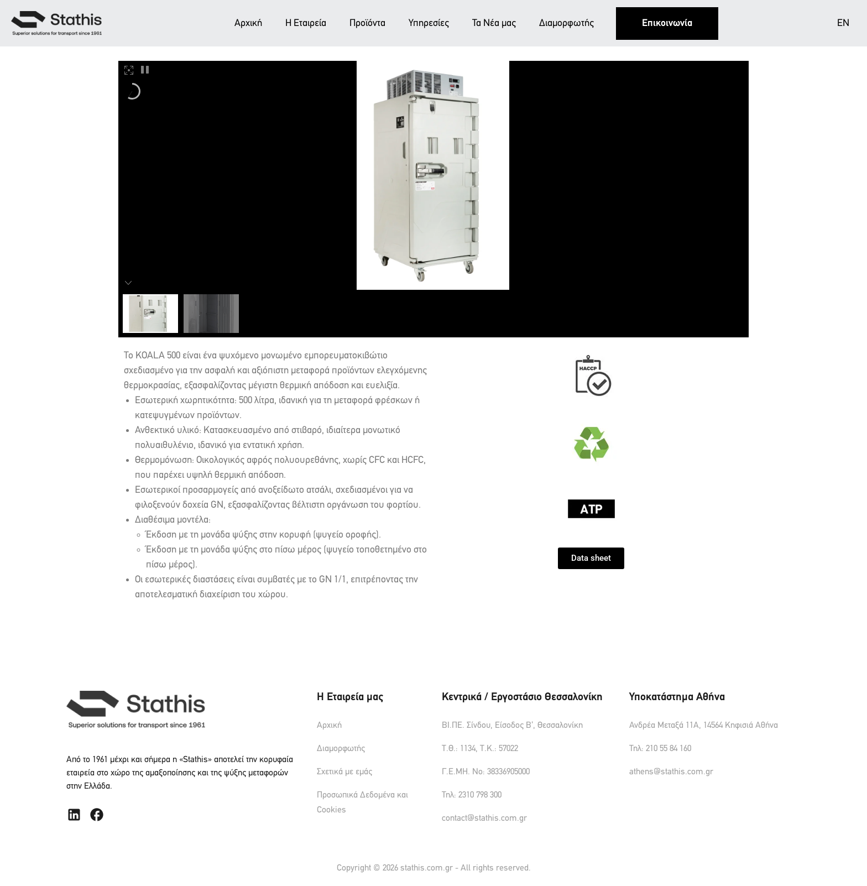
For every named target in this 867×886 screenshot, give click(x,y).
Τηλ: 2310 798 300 (472, 795)
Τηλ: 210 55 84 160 (660, 748)
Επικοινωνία (667, 23)
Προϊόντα (367, 23)
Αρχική (248, 23)
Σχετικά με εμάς (344, 772)
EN (843, 23)
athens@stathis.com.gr (671, 772)
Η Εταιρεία (305, 23)
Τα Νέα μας (494, 23)
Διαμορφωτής (566, 23)
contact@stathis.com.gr (484, 818)
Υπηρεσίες (429, 23)
